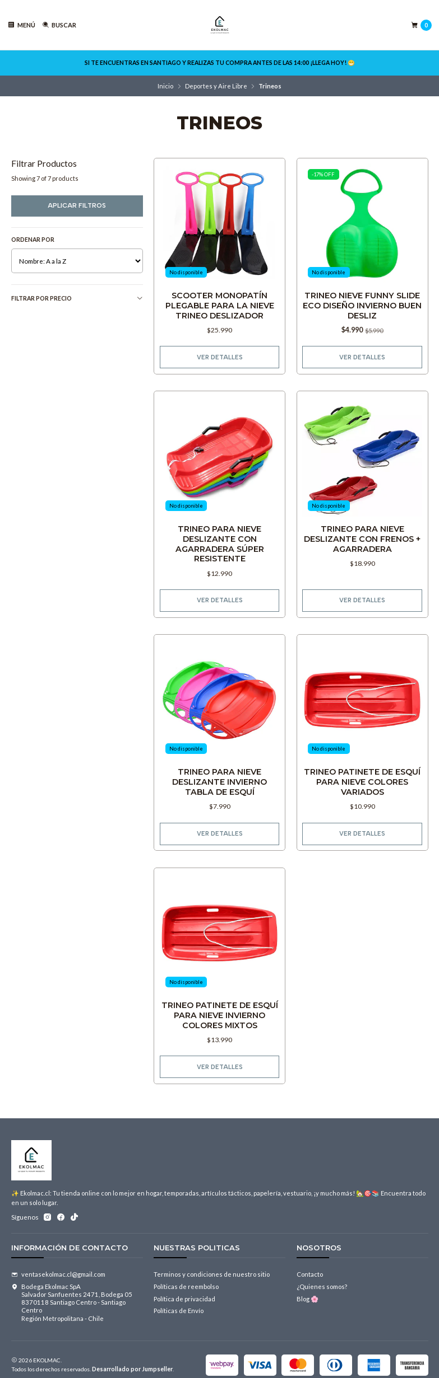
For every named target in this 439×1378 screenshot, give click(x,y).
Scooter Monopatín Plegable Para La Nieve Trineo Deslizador (219, 305)
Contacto (310, 1274)
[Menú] (22, 24)
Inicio (165, 86)
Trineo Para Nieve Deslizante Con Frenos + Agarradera (362, 541)
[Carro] (421, 25)
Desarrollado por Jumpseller (132, 1369)
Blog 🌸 (307, 1298)
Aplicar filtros (77, 205)
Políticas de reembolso (186, 1286)
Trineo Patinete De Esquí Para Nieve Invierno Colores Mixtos (219, 1018)
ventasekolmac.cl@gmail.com (58, 1274)
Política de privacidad (184, 1298)
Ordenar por (32, 239)
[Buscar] (59, 24)
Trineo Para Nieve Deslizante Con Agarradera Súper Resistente (219, 547)
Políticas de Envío (179, 1310)
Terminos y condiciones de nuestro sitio (212, 1274)
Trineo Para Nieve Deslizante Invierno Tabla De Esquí (219, 785)
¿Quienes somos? (322, 1286)
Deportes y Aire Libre (216, 86)
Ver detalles (220, 357)
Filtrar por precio (77, 298)
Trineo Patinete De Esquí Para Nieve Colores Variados (362, 785)
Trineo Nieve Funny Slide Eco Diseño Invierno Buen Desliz (362, 305)
